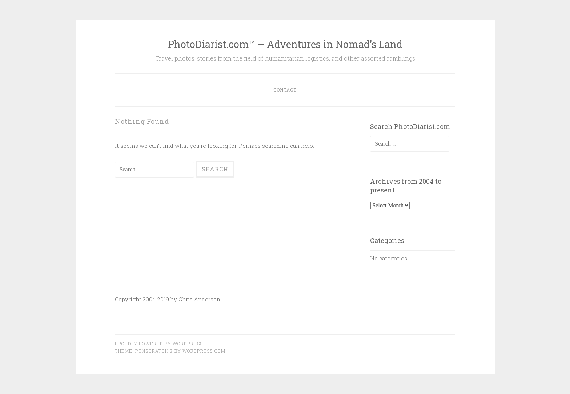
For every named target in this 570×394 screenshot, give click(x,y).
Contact (285, 90)
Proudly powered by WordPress (159, 343)
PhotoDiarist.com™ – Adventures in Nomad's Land (285, 44)
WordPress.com (203, 351)
